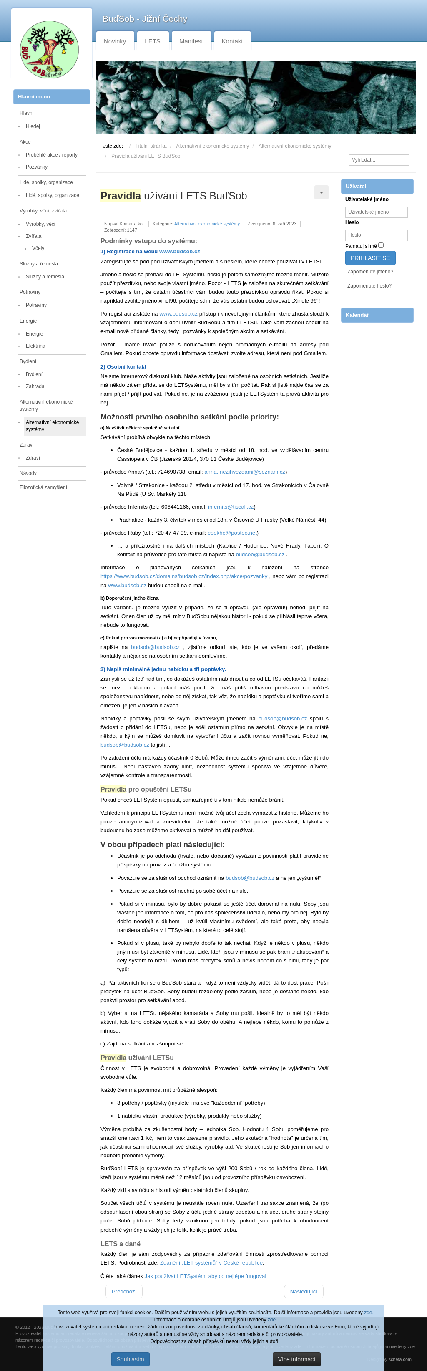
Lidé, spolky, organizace (46, 182)
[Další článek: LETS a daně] (304, 1291)
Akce (25, 142)
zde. (369, 1312)
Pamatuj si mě (361, 246)
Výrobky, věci (40, 224)
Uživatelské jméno (367, 199)
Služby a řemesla (39, 264)
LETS (153, 41)
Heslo (352, 222)
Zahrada (35, 386)
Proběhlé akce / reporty (52, 155)
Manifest (191, 41)
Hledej (33, 126)
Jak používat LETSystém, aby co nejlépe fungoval (205, 1276)
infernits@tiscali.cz (231, 507)
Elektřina (35, 346)
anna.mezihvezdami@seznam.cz (244, 472)
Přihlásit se (370, 258)
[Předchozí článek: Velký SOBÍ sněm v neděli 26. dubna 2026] (124, 1291)
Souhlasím (130, 1359)
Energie (28, 321)
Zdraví (27, 445)
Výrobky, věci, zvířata (43, 211)
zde (272, 1320)
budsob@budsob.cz (260, 554)
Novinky (115, 41)
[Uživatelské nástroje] (321, 192)
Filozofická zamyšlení (43, 487)
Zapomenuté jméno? (370, 272)
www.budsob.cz (179, 251)
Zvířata (33, 236)
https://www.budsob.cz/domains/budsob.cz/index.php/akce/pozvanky (183, 576)
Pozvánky (37, 167)
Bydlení (28, 361)
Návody (28, 473)
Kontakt (232, 41)
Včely (38, 248)
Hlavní (27, 113)
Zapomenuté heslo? (369, 286)
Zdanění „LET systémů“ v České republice (211, 1263)
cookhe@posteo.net (232, 533)
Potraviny (30, 292)
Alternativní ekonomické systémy (46, 405)
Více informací (296, 1359)
